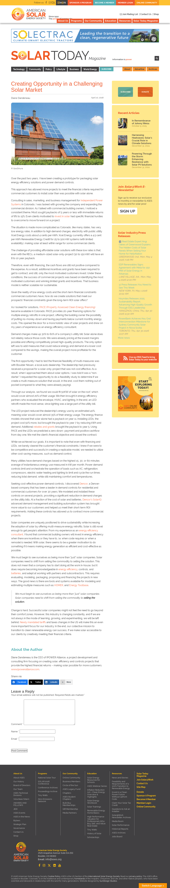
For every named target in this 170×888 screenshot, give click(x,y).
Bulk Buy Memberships (69, 804)
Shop (15, 836)
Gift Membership (70, 809)
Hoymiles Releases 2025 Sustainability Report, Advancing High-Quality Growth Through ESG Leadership (135, 302)
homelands (79, 878)
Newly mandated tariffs (33, 622)
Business (74, 69)
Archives (153, 69)
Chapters (67, 793)
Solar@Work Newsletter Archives (121, 816)
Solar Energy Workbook (93, 801)
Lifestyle (60, 69)
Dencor (84, 483)
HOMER (58, 585)
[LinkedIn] (51, 682)
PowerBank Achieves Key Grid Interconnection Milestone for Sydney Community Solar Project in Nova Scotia (135, 322)
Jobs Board (117, 836)
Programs (76, 20)
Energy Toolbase (78, 585)
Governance (19, 828)
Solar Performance (120, 825)
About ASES (19, 778)
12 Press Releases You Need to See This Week (135, 285)
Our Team (18, 789)
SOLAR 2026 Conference (44, 782)
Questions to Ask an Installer (121, 810)
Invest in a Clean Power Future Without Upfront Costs (119, 795)
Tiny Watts (43, 795)
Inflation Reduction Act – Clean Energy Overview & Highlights (96, 793)
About (127, 69)
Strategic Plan (19, 824)
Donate (145, 92)
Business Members (71, 781)
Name (15, 731)
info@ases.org (52, 860)
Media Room (117, 821)
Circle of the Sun (70, 785)
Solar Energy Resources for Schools (93, 780)
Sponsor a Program (80, 3)
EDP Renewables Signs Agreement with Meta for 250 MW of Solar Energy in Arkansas (134, 268)
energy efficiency (68, 569)
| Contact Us (145, 14)
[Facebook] (19, 682)
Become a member (104, 3)
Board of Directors (21, 785)
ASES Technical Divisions (20, 794)
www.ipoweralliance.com (25, 669)
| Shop (156, 14)
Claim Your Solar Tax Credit (121, 804)
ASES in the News (21, 817)
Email (14, 739)
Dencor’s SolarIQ (91, 499)
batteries (16, 573)
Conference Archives (48, 787)
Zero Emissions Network (45, 800)
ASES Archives (118, 833)
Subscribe (106, 69)
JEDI (15, 809)
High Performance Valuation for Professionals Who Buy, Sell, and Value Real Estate (96, 821)
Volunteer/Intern (21, 799)
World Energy (90, 69)
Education (110, 20)
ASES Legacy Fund (71, 789)
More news (124, 337)
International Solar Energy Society (104, 876)
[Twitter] (36, 682)
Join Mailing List (129, 14)
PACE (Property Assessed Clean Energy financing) (67, 307)
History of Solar (94, 833)
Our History (18, 781)
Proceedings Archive (47, 791)
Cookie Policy (54, 876)
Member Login (125, 3)
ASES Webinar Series (97, 786)
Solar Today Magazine (146, 20)
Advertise (139, 69)
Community (35, 69)
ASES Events (19, 813)
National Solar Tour (47, 778)
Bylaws (16, 820)
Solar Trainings (94, 807)
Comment (17, 724)
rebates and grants (44, 426)
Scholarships (93, 837)
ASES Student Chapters (69, 798)
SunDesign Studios (108, 881)
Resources (125, 20)
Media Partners (70, 813)
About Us (63, 20)
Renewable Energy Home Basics (96, 811)
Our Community (93, 20)
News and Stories (120, 778)
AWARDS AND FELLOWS (20, 804)
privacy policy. (136, 876)
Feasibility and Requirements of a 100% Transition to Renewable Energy (121, 785)
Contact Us (18, 832)
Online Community (147, 3)
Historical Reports (120, 829)
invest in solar (62, 216)
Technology (19, 69)
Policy (49, 69)
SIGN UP (127, 210)
